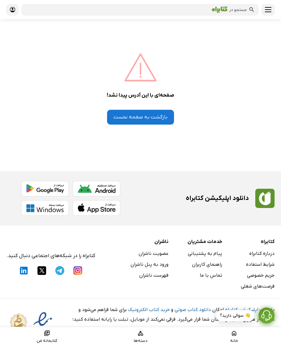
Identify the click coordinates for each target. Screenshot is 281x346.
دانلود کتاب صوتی (193, 310)
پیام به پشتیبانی (205, 253)
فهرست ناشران (153, 275)
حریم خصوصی (261, 275)
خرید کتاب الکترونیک (149, 310)
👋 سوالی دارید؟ (235, 316)
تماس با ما (211, 275)
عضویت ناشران (153, 253)
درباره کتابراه (262, 253)
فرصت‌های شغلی (258, 286)
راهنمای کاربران (207, 264)
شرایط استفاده (260, 264)
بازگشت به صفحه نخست (140, 117)
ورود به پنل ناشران (149, 264)
